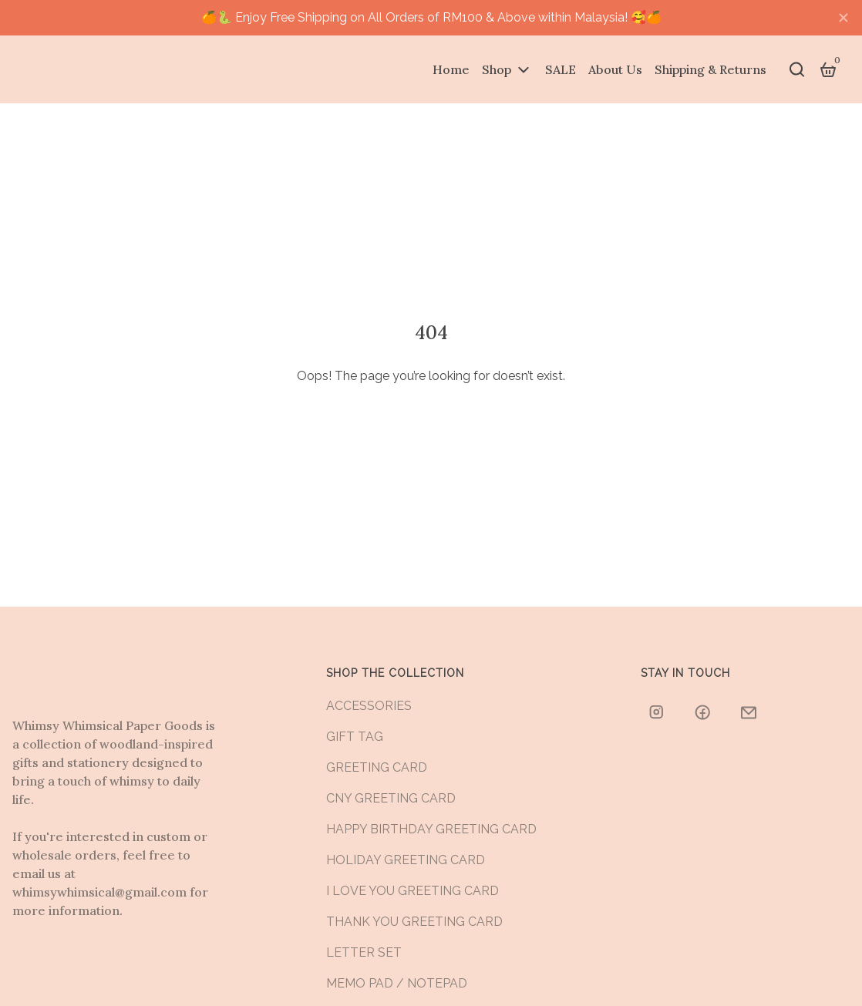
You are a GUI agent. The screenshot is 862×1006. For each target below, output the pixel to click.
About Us (615, 69)
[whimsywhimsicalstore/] (704, 712)
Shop (496, 69)
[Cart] (828, 69)
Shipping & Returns (710, 69)
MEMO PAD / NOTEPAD (396, 983)
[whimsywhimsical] (658, 712)
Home (451, 69)
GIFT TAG (354, 736)
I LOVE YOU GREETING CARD (412, 890)
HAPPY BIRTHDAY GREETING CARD (431, 829)
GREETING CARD (376, 767)
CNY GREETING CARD (391, 798)
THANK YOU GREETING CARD (414, 921)
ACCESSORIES (369, 705)
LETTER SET (364, 952)
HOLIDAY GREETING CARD (405, 860)
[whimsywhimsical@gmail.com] (750, 712)
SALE (560, 69)
